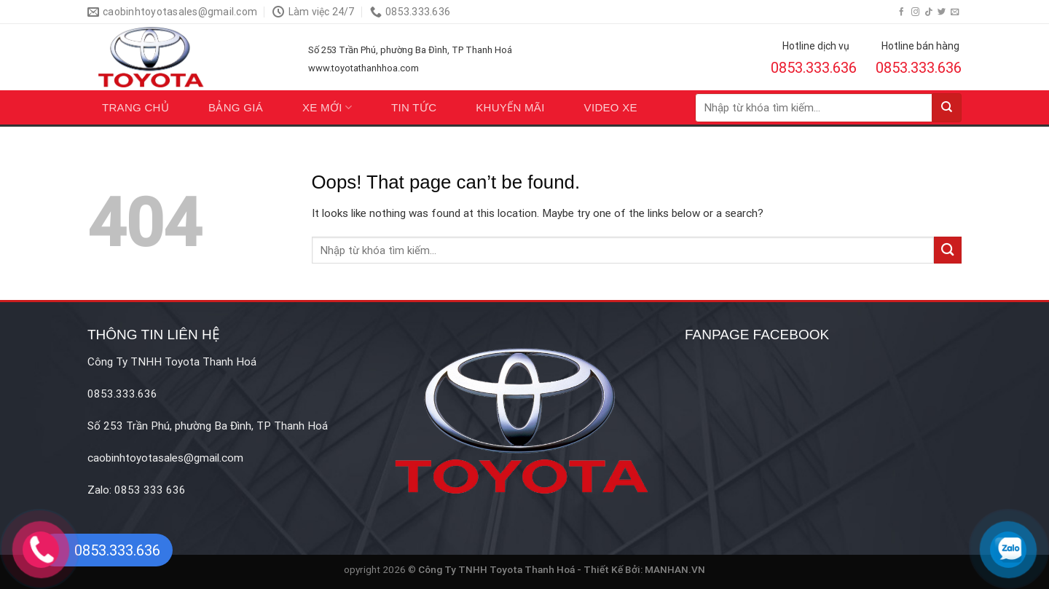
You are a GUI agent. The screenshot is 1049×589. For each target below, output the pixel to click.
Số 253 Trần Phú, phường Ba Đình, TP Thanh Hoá (410, 49)
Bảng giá (235, 107)
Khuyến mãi (510, 107)
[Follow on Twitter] (942, 12)
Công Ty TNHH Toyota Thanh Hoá (171, 361)
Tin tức (413, 107)
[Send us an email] (955, 12)
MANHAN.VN (675, 569)
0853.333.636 (814, 67)
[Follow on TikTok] (928, 12)
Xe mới (327, 107)
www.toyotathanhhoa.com (363, 68)
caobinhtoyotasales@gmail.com (165, 458)
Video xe (610, 107)
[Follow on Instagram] (915, 12)
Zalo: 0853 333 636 (136, 490)
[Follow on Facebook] (901, 12)
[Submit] (947, 107)
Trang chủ (135, 107)
